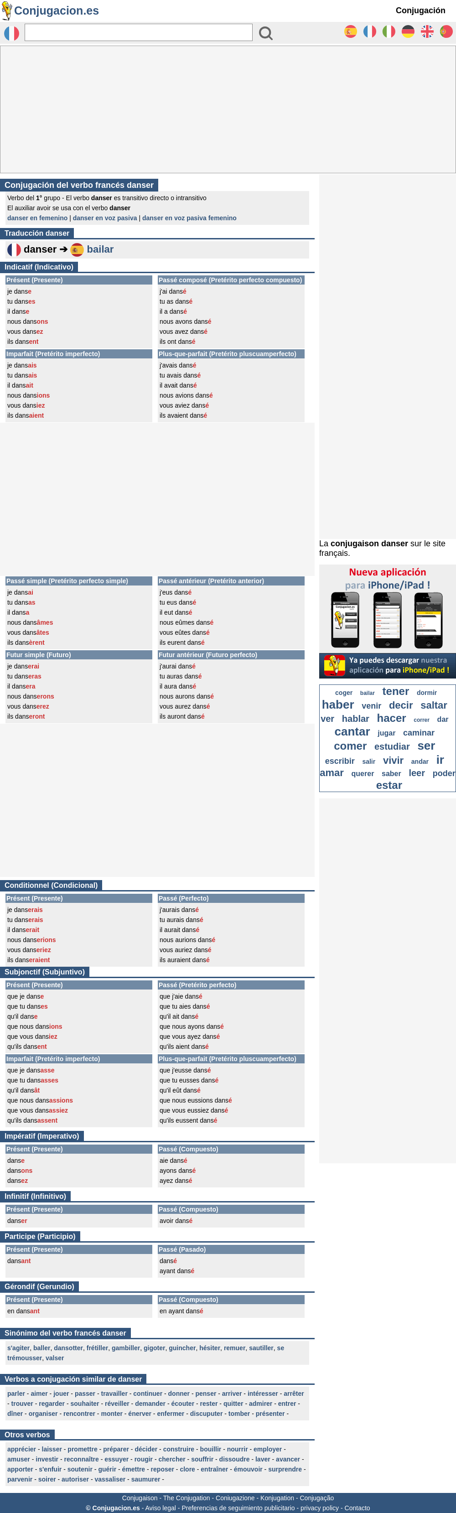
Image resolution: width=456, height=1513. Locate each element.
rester (209, 1403)
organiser (43, 1413)
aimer (39, 1393)
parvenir (19, 1479)
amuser (18, 1459)
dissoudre (234, 1459)
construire (178, 1449)
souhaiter (85, 1403)
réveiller (117, 1403)
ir (440, 760)
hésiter (209, 1348)
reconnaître (81, 1459)
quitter (233, 1403)
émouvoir (248, 1469)
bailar (100, 249)
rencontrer (79, 1413)
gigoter (154, 1348)
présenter (270, 1413)
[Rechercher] (139, 32)
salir (368, 761)
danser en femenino (37, 218)
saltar (433, 705)
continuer (147, 1393)
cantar (352, 731)
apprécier (21, 1449)
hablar (355, 719)
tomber (239, 1413)
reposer (162, 1469)
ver (327, 719)
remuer (234, 1348)
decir (401, 705)
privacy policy (320, 1508)
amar (332, 772)
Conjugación (421, 10)
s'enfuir (50, 1469)
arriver (232, 1393)
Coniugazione (235, 1498)
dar (443, 719)
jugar (386, 733)
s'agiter (18, 1348)
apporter (20, 1469)
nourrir (237, 1449)
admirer (260, 1403)
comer (350, 746)
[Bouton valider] (266, 33)
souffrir (202, 1459)
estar (389, 785)
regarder (52, 1403)
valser (55, 1358)
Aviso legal (160, 1508)
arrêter (294, 1393)
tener (396, 691)
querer (363, 773)
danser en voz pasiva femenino (189, 218)
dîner (15, 1413)
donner (179, 1393)
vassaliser (109, 1479)
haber (338, 704)
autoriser (75, 1479)
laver (262, 1459)
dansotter (68, 1348)
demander (150, 1403)
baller (41, 1348)
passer (85, 1393)
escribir (340, 761)
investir (47, 1459)
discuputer (206, 1413)
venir (371, 705)
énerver (139, 1413)
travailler (114, 1393)
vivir (393, 760)
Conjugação (317, 1498)
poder (444, 773)
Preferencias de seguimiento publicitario (238, 1508)
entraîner (214, 1469)
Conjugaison (140, 1498)
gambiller (126, 1348)
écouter (183, 1403)
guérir (107, 1469)
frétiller (97, 1348)
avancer (288, 1459)
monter (111, 1413)
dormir (427, 692)
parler (16, 1393)
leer (417, 773)
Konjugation (277, 1498)
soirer (47, 1479)
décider (146, 1449)
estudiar (392, 746)
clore (187, 1469)
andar (420, 761)
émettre (133, 1469)
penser (205, 1393)
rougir (144, 1459)
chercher (172, 1459)
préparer (116, 1449)
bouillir (211, 1449)
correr (422, 720)
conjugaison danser (369, 543)
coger (343, 692)
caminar (419, 732)
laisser (52, 1449)
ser (426, 745)
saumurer (146, 1479)
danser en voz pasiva (105, 218)
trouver (22, 1403)
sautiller (261, 1348)
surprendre (285, 1469)
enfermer (170, 1413)
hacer (391, 718)
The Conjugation (186, 1498)
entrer (287, 1403)
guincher (182, 1348)
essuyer (116, 1459)
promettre (82, 1449)
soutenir (80, 1469)
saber (391, 773)
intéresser (263, 1393)
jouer (61, 1393)
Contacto (357, 1508)
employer (268, 1449)
